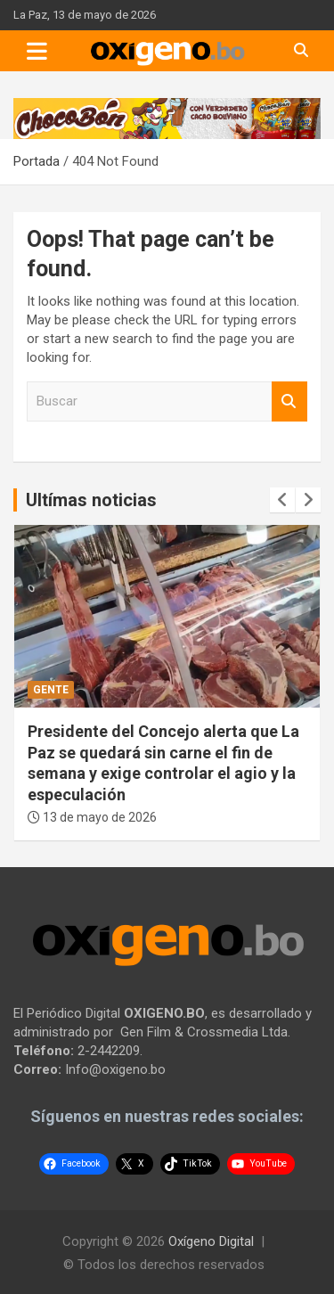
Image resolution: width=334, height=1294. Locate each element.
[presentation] (282, 499)
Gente (51, 690)
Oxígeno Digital (211, 1241)
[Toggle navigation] (37, 50)
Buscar (289, 401)
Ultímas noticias (91, 500)
